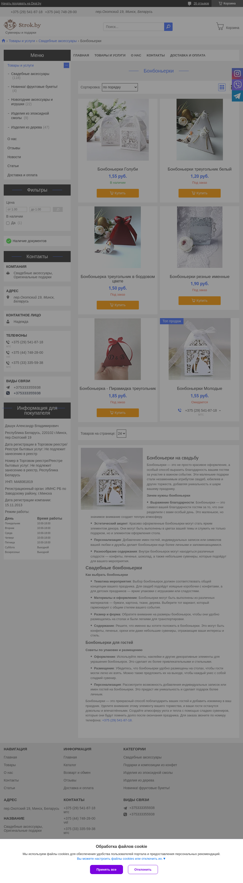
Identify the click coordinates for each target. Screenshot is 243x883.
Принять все (106, 869)
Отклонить (143, 869)
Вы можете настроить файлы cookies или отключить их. (120, 858)
